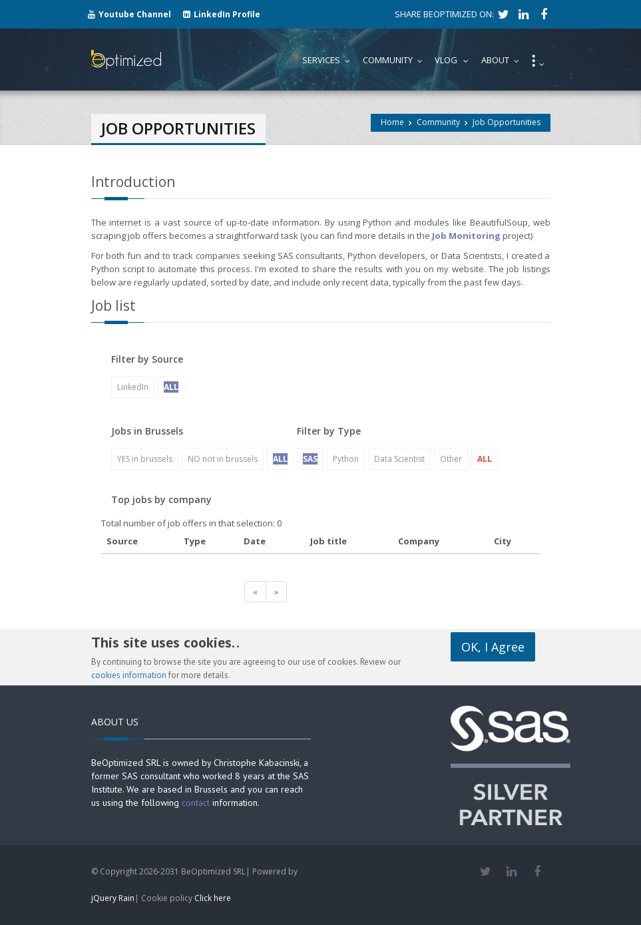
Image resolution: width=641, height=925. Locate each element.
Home (392, 122)
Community (438, 122)
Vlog (455, 60)
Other (451, 458)
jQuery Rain (112, 898)
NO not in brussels (223, 458)
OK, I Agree (493, 647)
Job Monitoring (466, 236)
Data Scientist (399, 458)
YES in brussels (144, 458)
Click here (212, 898)
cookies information (128, 675)
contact (196, 803)
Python (346, 458)
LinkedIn (132, 387)
